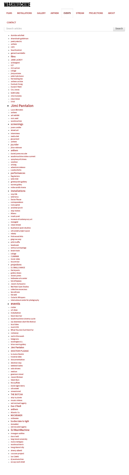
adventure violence (18, 167)
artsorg (13, 164)
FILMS (9, 13)
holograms (15, 339)
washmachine (16, 121)
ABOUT (111, 13)
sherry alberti (16, 450)
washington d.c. (17, 342)
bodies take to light (20, 421)
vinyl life (14, 194)
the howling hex (17, 79)
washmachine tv (17, 444)
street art (14, 130)
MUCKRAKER (16, 415)
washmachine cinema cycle (23, 318)
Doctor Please (16, 199)
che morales (16, 96)
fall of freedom (16, 281)
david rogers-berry (18, 386)
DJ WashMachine (20, 430)
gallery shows (16, 273)
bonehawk (15, 245)
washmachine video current (23, 156)
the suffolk (15, 382)
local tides (15, 324)
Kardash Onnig (17, 84)
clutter (13, 307)
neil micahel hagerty (18, 427)
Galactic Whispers (18, 297)
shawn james (16, 275)
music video (15, 259)
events (15, 304)
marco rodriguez (17, 442)
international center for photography (25, 300)
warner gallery (16, 184)
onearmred (16, 391)
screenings (17, 124)
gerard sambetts (18, 53)
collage (13, 71)
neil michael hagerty (18, 403)
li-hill (13, 101)
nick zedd (14, 118)
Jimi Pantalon (22, 105)
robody (13, 233)
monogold (14, 222)
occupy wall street (18, 462)
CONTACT (11, 22)
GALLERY (41, 13)
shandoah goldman (19, 38)
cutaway (14, 333)
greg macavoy (16, 239)
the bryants (15, 270)
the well (14, 295)
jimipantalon (16, 73)
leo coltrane (15, 292)
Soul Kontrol (16, 50)
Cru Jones (15, 89)
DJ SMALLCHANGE (18, 267)
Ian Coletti (15, 456)
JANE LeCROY (16, 60)
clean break (15, 99)
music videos (16, 400)
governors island (17, 374)
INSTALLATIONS (24, 13)
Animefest (14, 424)
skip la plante (16, 397)
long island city (17, 447)
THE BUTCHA (17, 394)
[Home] (17, 4)
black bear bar (16, 316)
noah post (15, 216)
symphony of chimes (18, 159)
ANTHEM (55, 13)
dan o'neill (15, 436)
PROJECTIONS (96, 13)
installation (16, 313)
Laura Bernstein (17, 110)
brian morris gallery (18, 344)
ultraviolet (15, 388)
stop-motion (15, 211)
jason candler (16, 127)
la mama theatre (17, 354)
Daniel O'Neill (16, 87)
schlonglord (15, 63)
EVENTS (67, 13)
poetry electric (16, 41)
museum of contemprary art (21, 219)
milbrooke (14, 418)
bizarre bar (15, 262)
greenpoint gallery (19, 181)
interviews (15, 133)
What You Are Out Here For (22, 330)
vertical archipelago (18, 248)
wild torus (14, 197)
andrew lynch (17, 207)
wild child (14, 179)
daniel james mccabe (19, 153)
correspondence (17, 202)
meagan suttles (17, 433)
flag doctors (15, 176)
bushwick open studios (21, 228)
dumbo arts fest (17, 35)
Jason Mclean (17, 377)
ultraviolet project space (20, 231)
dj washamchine (17, 459)
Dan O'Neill (16, 406)
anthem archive (17, 81)
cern (13, 47)
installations (18, 190)
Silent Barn (15, 380)
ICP (12, 65)
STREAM (80, 13)
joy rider (14, 144)
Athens (13, 213)
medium (14, 371)
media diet (15, 136)
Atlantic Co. (15, 412)
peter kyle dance (17, 76)
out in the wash (17, 336)
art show (14, 310)
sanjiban (14, 162)
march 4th (15, 327)
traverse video (16, 357)
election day (16, 362)
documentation (18, 359)
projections (16, 264)
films (13, 56)
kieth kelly (15, 93)
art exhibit (15, 115)
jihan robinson (16, 147)
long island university (19, 439)
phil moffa (15, 242)
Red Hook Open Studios (20, 287)
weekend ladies (17, 366)
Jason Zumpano (18, 284)
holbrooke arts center (19, 278)
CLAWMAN (15, 256)
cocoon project (17, 453)
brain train (15, 250)
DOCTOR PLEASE (20, 350)
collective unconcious (19, 289)
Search (119, 28)
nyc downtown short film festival (23, 322)
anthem (14, 44)
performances (18, 173)
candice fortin (16, 170)
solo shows (15, 368)
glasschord (15, 139)
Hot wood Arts (17, 236)
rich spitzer (15, 68)
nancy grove (15, 205)
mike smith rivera (18, 187)
